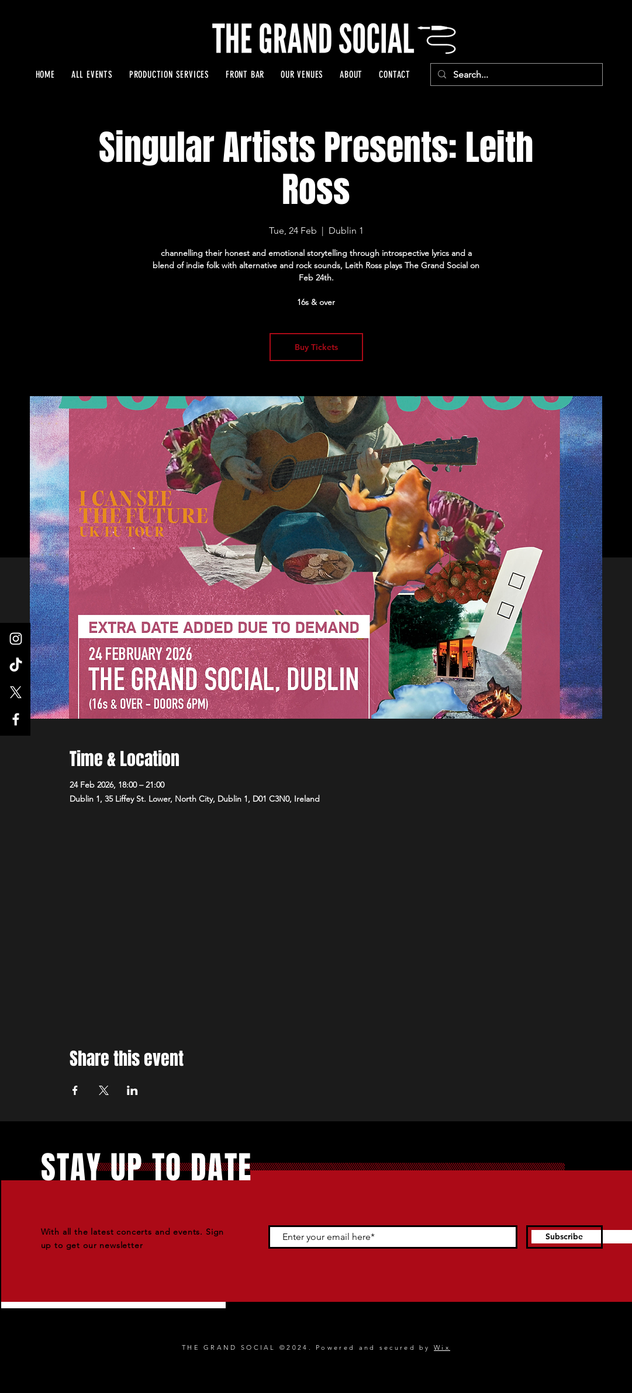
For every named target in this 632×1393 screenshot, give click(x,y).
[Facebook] (16, 719)
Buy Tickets (316, 347)
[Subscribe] (564, 1237)
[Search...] (515, 75)
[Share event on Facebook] (75, 1090)
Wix (442, 1347)
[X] (16, 692)
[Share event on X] (103, 1090)
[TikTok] (16, 665)
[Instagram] (16, 638)
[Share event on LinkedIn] (132, 1090)
